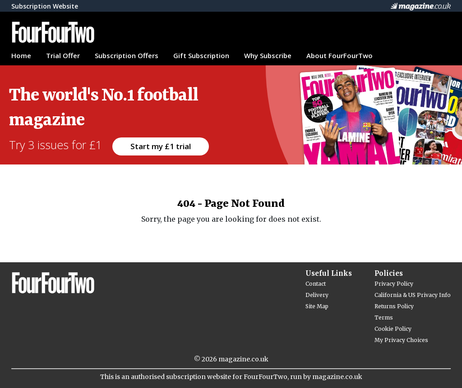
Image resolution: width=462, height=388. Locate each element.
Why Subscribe (267, 55)
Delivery (316, 295)
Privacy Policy (393, 283)
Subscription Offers (126, 55)
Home (21, 55)
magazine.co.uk (243, 359)
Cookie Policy (392, 328)
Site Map (316, 306)
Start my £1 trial (160, 146)
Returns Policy (394, 306)
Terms (383, 317)
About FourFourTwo (339, 55)
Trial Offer (63, 55)
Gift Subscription (201, 55)
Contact (315, 283)
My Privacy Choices (401, 340)
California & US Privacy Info (412, 295)
